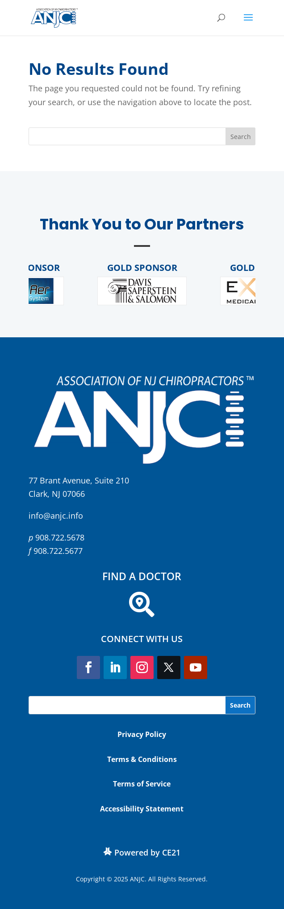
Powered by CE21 (147, 852)
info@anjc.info (56, 515)
